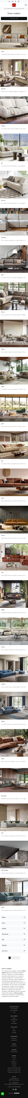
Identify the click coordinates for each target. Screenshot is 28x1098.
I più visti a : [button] (5, 951)
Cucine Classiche (14, 1010)
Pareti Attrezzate (14, 1019)
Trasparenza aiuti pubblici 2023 (14, 1070)
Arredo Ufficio (14, 1046)
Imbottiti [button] (4, 928)
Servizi (14, 1060)
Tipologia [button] (4, 945)
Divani (16, 8)
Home (5, 8)
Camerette (14, 1032)
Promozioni (14, 1064)
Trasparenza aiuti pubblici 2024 (14, 1072)
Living (14, 1012)
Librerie (14, 1018)
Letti (14, 1029)
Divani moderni (21, 8)
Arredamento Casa (10, 8)
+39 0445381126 (14, 1082)
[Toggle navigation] (26, 5)
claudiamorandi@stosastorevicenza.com (15, 1084)
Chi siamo (14, 1057)
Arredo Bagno (14, 1023)
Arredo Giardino (14, 1051)
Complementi (14, 1040)
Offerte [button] (4, 917)
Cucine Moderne (14, 1008)
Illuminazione (14, 1038)
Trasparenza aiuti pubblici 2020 (14, 1068)
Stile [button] (3, 940)
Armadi (13, 1031)
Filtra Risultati (14, 18)
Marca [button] (3, 923)
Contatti (14, 1066)
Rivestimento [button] (5, 934)
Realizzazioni (14, 1062)
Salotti (14, 1021)
